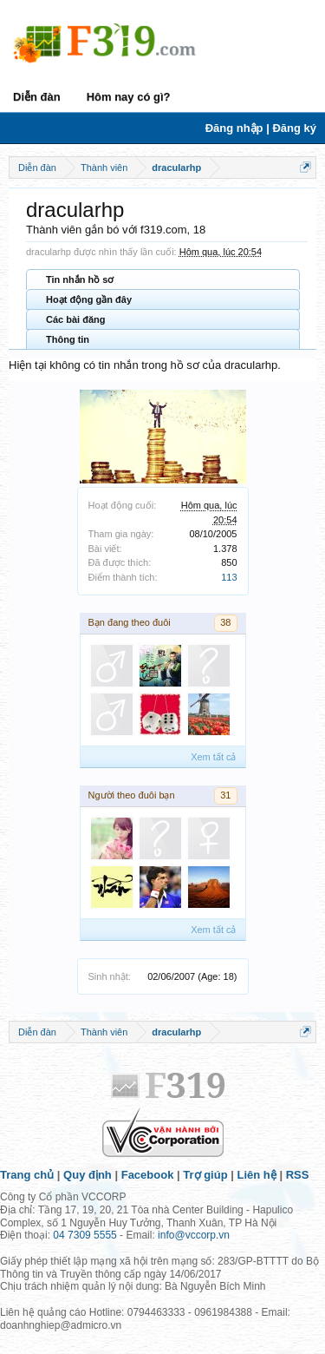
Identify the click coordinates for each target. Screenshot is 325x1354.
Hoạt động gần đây (89, 299)
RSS (297, 1174)
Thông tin (67, 339)
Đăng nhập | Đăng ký (260, 128)
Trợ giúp (205, 1174)
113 (229, 577)
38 (225, 622)
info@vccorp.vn (194, 1235)
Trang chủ (27, 1174)
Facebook (147, 1174)
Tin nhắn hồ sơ (80, 279)
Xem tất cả (213, 757)
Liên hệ (256, 1174)
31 (225, 795)
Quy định (87, 1174)
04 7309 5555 (84, 1235)
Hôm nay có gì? (129, 96)
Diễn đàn (37, 96)
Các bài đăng (75, 319)
